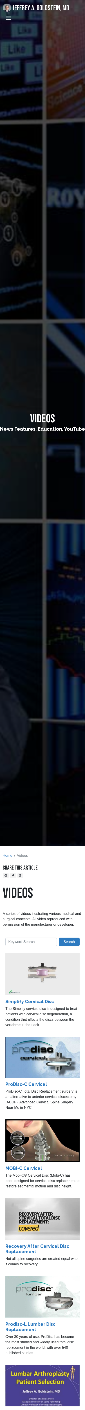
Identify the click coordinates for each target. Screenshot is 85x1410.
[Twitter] (13, 875)
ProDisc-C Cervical (26, 1084)
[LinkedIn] (20, 875)
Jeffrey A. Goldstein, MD (36, 8)
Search (69, 942)
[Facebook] (6, 875)
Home (7, 855)
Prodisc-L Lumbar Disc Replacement (30, 1326)
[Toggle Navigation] (8, 18)
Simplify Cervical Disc (29, 1001)
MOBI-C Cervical (23, 1168)
